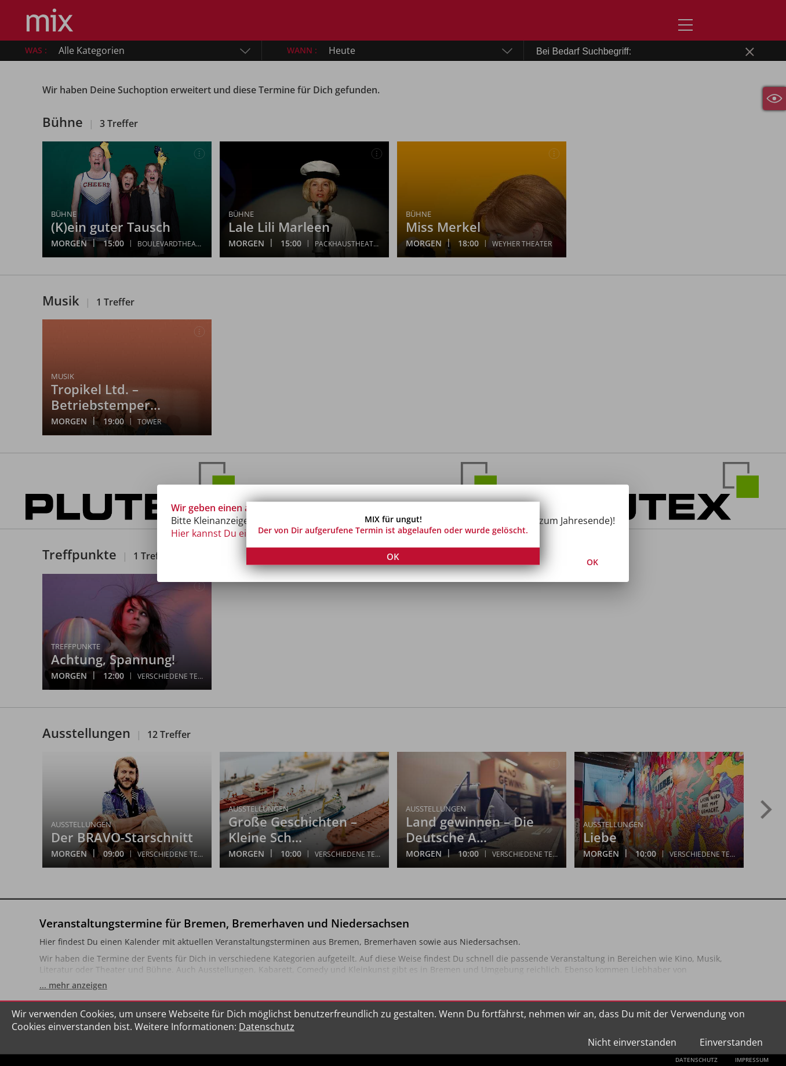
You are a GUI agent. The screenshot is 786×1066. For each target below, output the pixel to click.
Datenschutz (266, 1026)
